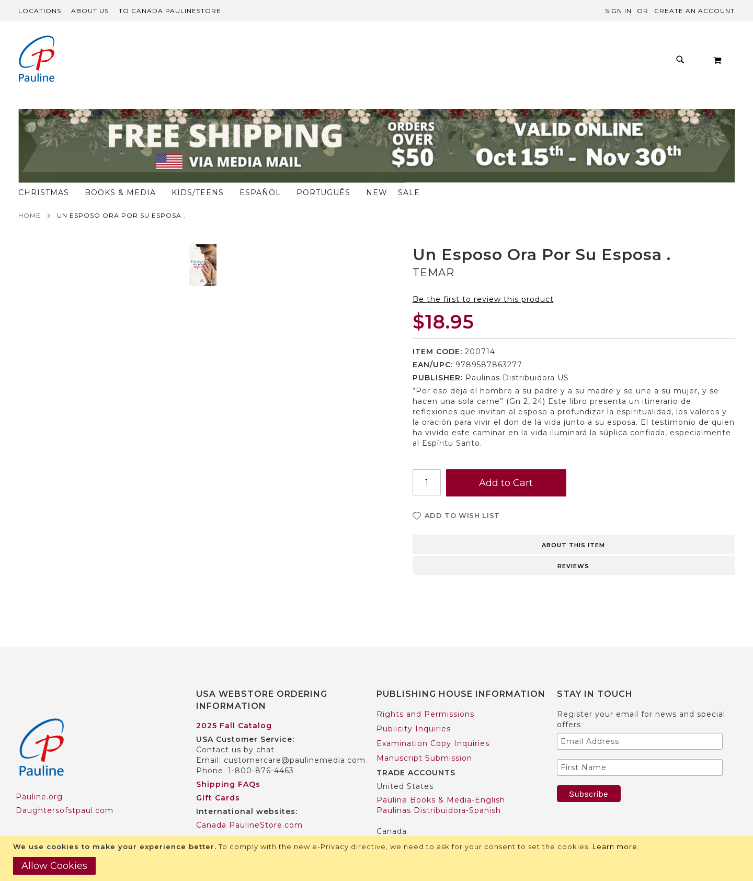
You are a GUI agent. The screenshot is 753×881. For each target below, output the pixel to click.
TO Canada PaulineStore (170, 11)
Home (29, 195)
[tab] (574, 523)
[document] (378, 858)
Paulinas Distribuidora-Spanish (438, 790)
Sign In (618, 11)
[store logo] (36, 59)
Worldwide (217, 818)
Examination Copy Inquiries (432, 723)
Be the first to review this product (483, 279)
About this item (573, 524)
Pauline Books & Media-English (440, 779)
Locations (39, 11)
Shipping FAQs (228, 764)
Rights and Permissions (425, 693)
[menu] (345, 62)
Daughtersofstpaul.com (64, 790)
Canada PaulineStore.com (249, 805)
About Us (90, 11)
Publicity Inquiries (413, 708)
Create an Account (694, 11)
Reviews (573, 545)
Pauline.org (39, 777)
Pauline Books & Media (424, 824)
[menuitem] (164, 62)
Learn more (614, 846)
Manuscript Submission (424, 737)
